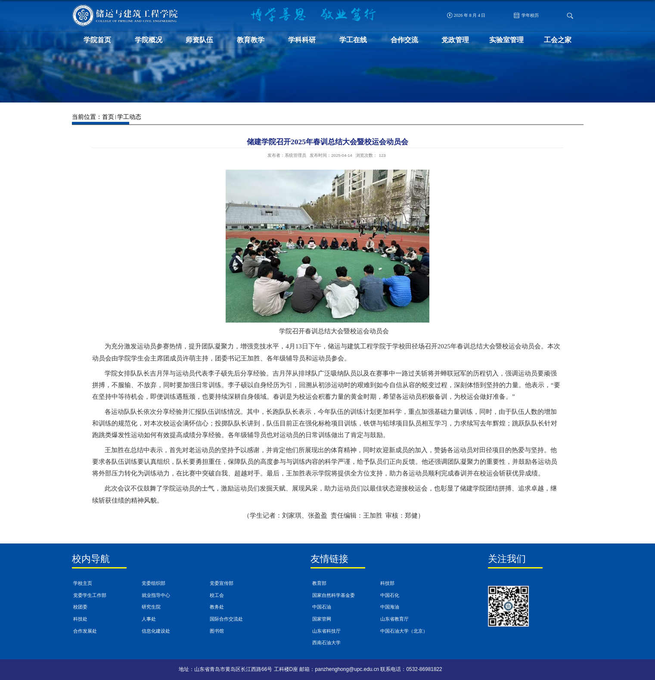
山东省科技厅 (326, 630)
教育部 (319, 583)
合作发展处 (85, 630)
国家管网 (321, 618)
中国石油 (321, 606)
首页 (108, 116)
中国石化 (389, 595)
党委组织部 (153, 583)
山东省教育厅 (394, 618)
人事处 (149, 618)
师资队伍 (199, 39)
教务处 (217, 606)
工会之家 (557, 39)
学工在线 (353, 39)
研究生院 (151, 606)
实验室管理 (506, 39)
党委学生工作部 (89, 595)
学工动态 (129, 116)
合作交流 (404, 39)
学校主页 (82, 583)
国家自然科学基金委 (333, 595)
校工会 (217, 595)
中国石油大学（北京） (404, 630)
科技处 (80, 618)
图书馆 (217, 630)
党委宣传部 (221, 583)
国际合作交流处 (226, 618)
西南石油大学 (326, 642)
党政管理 (455, 39)
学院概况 (148, 39)
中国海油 (389, 606)
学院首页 (97, 39)
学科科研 (302, 39)
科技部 (387, 583)
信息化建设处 (156, 630)
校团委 (80, 606)
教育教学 (250, 39)
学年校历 (526, 15)
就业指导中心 (156, 595)
